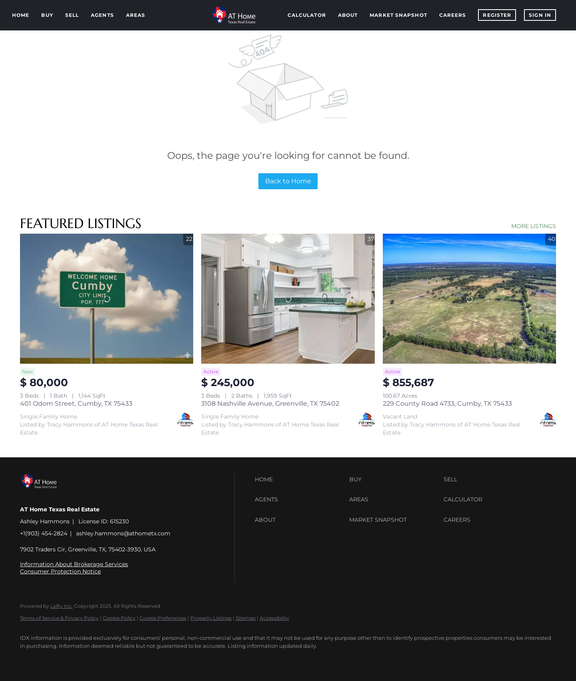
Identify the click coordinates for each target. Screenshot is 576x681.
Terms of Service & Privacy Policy (59, 618)
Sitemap (246, 618)
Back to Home (288, 181)
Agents (102, 15)
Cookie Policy (119, 618)
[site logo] (45, 495)
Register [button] (497, 15)
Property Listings (211, 618)
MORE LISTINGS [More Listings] (533, 226)
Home (20, 15)
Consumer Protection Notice (60, 571)
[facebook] (29, 659)
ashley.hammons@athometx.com (123, 533)
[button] (300, 479)
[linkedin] (52, 659)
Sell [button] (72, 15)
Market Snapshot (398, 15)
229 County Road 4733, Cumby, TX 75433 (447, 403)
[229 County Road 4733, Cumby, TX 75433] (469, 299)
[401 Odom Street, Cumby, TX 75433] (106, 299)
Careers (452, 15)
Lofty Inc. (61, 606)
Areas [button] (136, 15)
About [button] (348, 15)
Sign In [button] (540, 15)
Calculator (307, 15)
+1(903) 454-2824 (43, 533)
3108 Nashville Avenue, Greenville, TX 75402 (270, 403)
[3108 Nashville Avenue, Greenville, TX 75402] (287, 299)
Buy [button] (47, 15)
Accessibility (274, 618)
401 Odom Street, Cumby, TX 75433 (76, 403)
